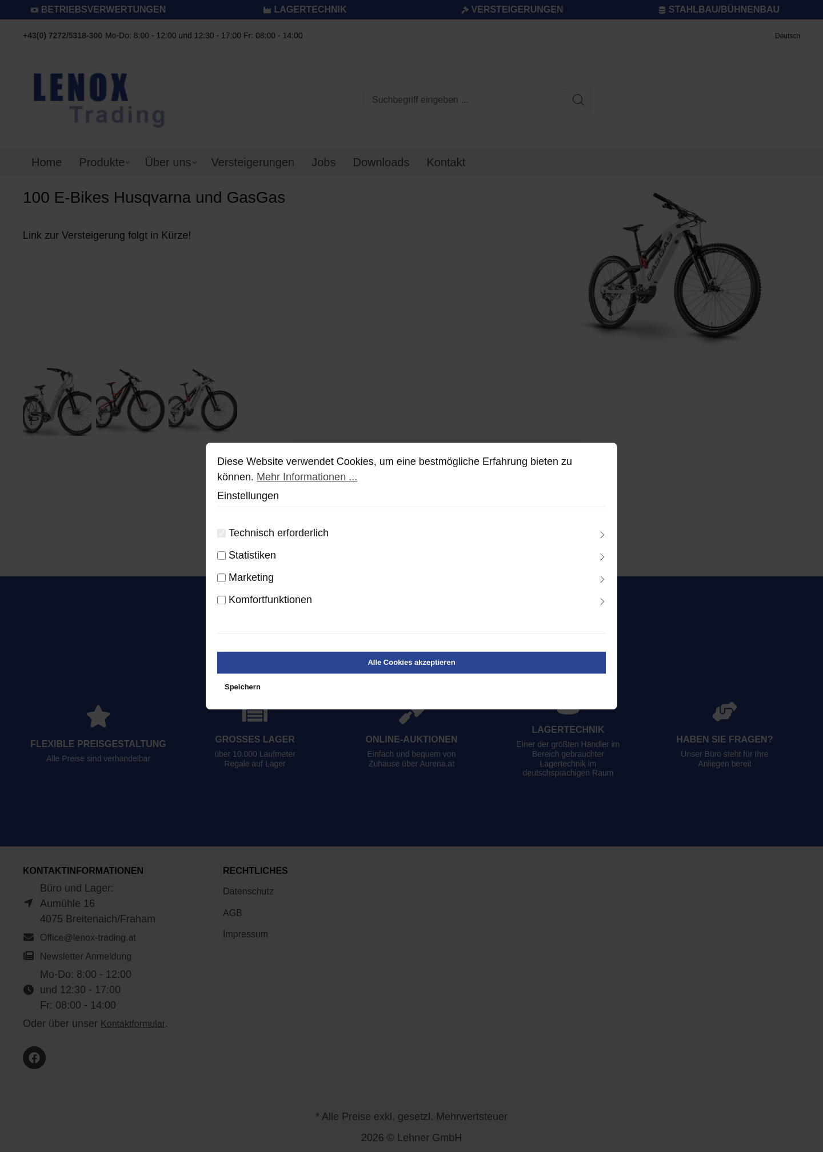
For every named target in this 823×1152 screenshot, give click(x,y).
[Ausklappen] (602, 540)
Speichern (243, 691)
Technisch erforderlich (279, 537)
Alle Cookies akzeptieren (411, 667)
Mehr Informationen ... (307, 481)
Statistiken (252, 559)
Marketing (251, 582)
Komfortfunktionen (270, 604)
